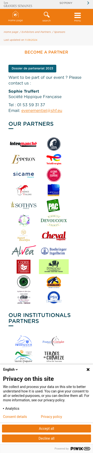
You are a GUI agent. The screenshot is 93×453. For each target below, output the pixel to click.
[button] (46, 17)
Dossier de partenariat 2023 (32, 68)
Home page (15, 16)
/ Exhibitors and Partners (35, 32)
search (46, 17)
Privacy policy (51, 417)
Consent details (15, 417)
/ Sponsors (58, 32)
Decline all (47, 438)
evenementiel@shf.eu (41, 111)
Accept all (46, 429)
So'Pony (66, 3)
